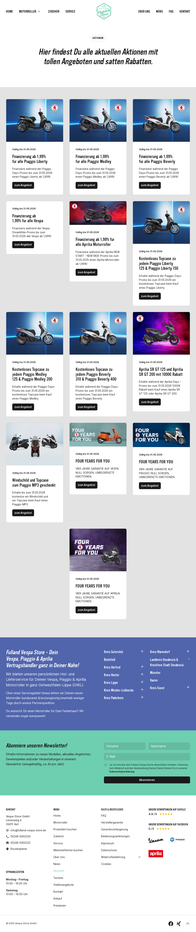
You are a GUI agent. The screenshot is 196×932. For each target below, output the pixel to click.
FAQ (171, 11)
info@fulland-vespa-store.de (28, 830)
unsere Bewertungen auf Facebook (168, 824)
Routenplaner (19, 848)
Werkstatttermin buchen (68, 850)
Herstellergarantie (112, 822)
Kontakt (185, 11)
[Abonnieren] (147, 779)
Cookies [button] (106, 864)
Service (70, 11)
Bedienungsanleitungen (115, 836)
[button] (187, 923)
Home (9, 11)
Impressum (107, 843)
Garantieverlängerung (114, 829)
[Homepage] (104, 11)
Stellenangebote (63, 884)
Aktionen (58, 871)
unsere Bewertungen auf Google (167, 809)
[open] (39, 11)
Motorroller (27, 11)
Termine (58, 877)
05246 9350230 (21, 836)
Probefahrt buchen (65, 829)
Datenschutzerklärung (121, 771)
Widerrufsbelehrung (113, 857)
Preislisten (59, 905)
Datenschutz (109, 850)
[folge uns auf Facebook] (170, 923)
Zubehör (53, 11)
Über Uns (144, 11)
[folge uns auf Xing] (178, 923)
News (159, 11)
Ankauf (57, 898)
